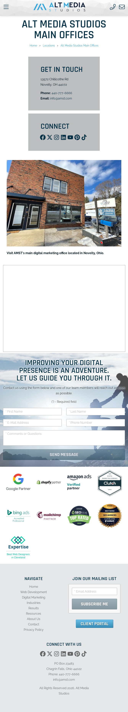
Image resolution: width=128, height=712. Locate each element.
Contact (33, 624)
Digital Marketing (33, 597)
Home (33, 45)
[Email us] (122, 7)
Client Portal (95, 624)
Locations (49, 45)
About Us (33, 619)
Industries (34, 603)
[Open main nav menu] (6, 7)
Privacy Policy (34, 630)
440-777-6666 (62, 93)
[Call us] (112, 7)
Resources (33, 613)
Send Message (64, 455)
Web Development (33, 592)
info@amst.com (61, 98)
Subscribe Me (94, 604)
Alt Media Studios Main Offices (79, 45)
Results (33, 608)
